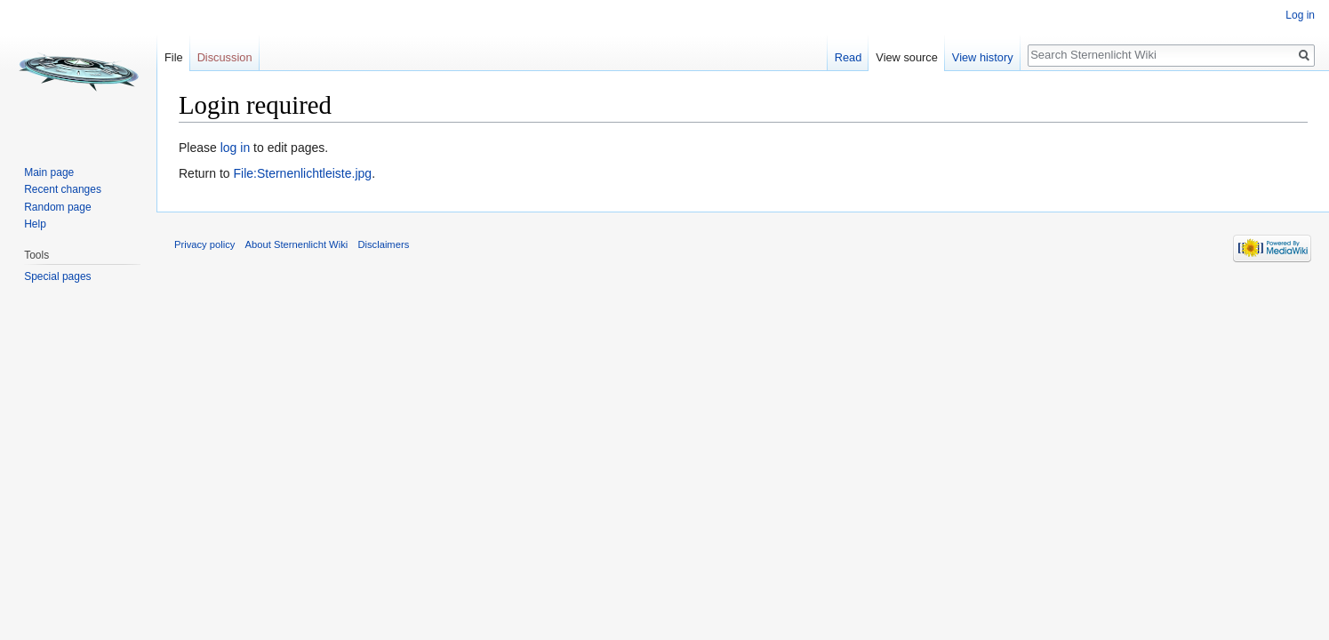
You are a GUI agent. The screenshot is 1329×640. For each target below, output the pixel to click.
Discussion (224, 57)
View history (982, 57)
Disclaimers (383, 244)
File (173, 57)
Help (35, 224)
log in (235, 147)
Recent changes (62, 189)
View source (906, 57)
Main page (49, 172)
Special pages (57, 276)
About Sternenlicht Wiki (296, 244)
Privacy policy (204, 244)
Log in (1300, 15)
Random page (57, 207)
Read (848, 57)
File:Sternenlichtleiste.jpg (302, 173)
